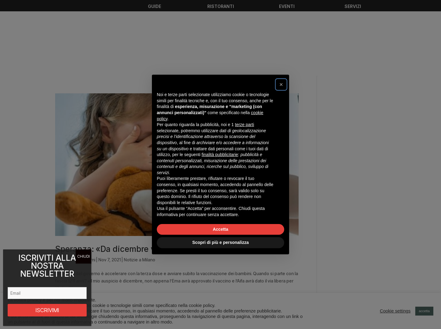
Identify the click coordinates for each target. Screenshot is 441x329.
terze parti (244, 124)
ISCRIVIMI (47, 310)
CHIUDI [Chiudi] (83, 256)
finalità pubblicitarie (220, 154)
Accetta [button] (220, 229)
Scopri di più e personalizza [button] (220, 242)
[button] (281, 84)
